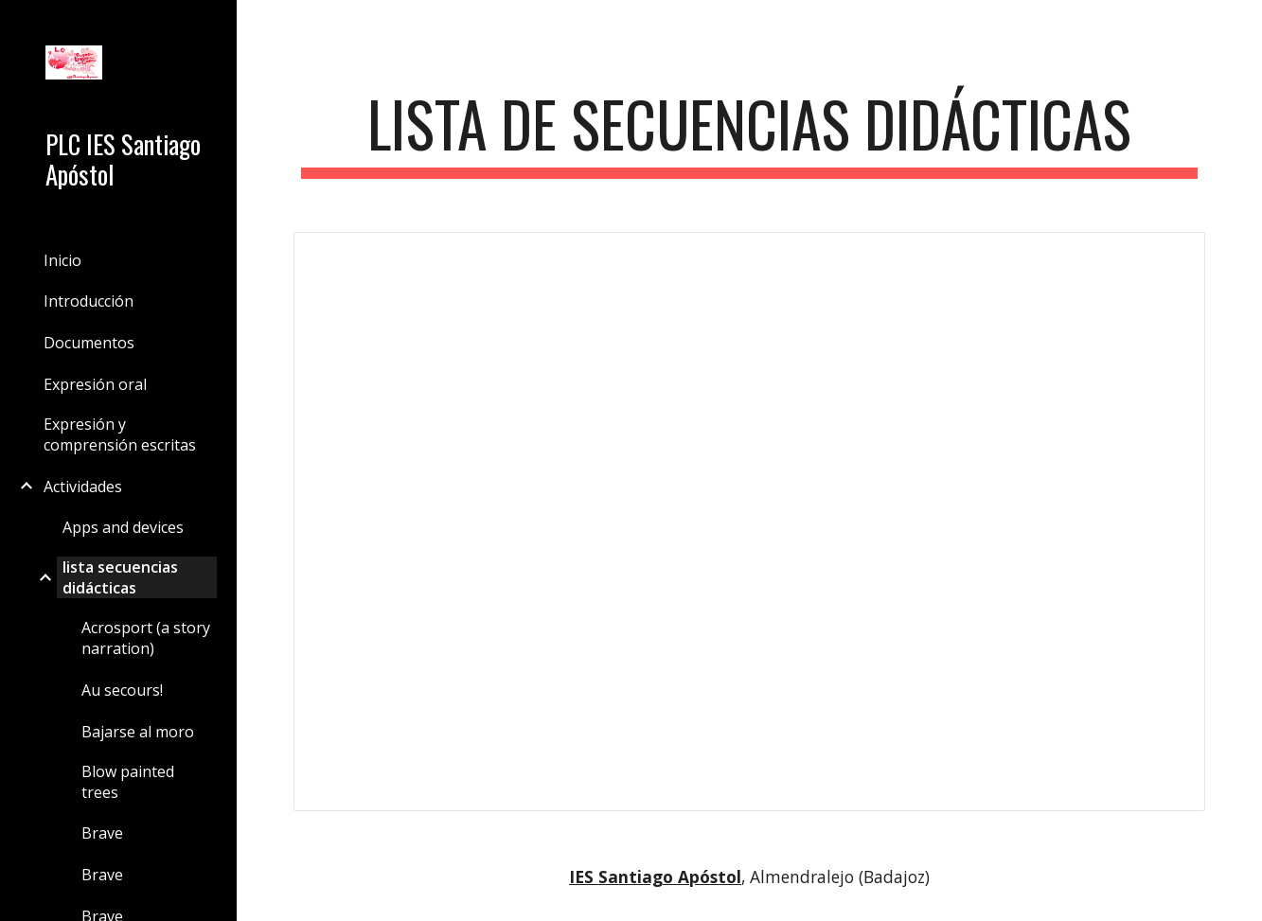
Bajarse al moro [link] (137, 731)
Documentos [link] (89, 342)
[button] (1239, 26)
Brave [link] (102, 833)
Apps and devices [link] (123, 527)
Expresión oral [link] (95, 384)
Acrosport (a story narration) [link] (145, 638)
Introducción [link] (88, 301)
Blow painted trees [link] (127, 782)
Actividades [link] (83, 486)
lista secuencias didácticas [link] (120, 577)
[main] (748, 133)
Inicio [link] (62, 260)
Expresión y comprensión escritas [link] (120, 434)
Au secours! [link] (122, 690)
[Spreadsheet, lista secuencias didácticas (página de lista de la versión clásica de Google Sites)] (748, 521)
